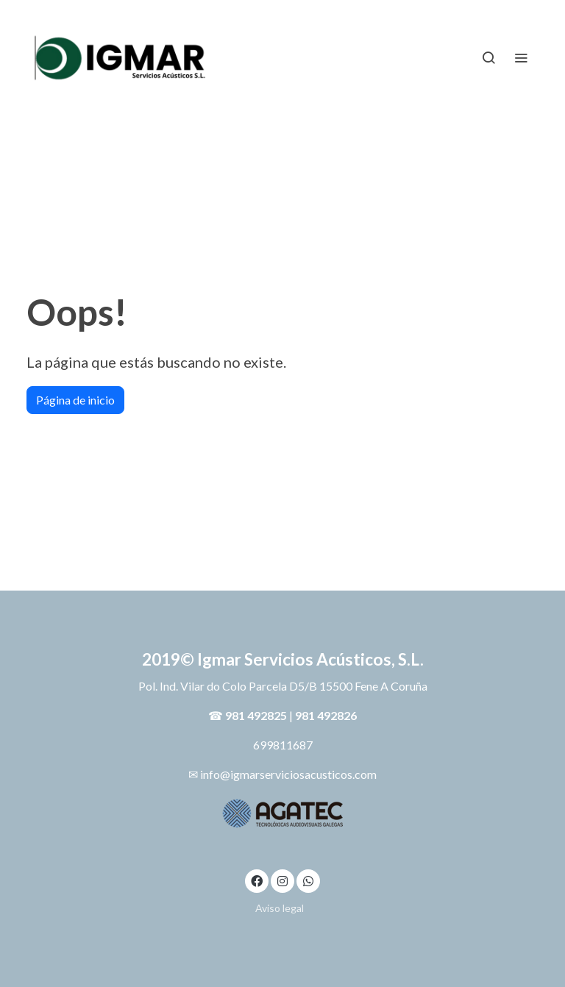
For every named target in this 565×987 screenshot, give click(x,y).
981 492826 (326, 715)
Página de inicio (75, 400)
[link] (120, 57)
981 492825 (256, 715)
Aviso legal (279, 908)
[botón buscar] (488, 57)
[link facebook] (257, 880)
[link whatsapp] (308, 880)
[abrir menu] (521, 57)
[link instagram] (282, 880)
